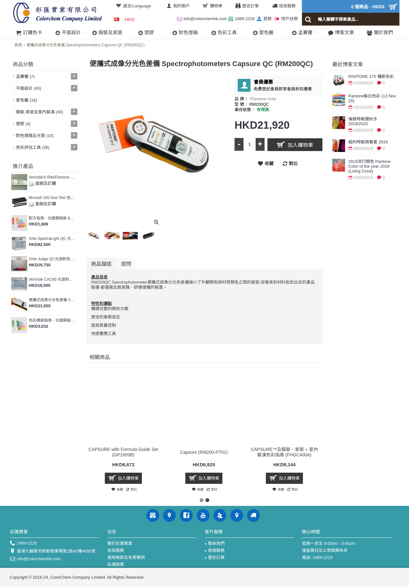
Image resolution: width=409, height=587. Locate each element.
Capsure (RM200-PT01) (204, 452)
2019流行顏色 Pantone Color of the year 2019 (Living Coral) (369, 166)
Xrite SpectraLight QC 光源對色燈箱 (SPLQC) (52, 238)
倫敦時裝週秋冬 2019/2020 (362, 121)
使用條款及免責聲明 (126, 557)
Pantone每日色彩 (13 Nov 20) (372, 98)
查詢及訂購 (42, 183)
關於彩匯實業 (119, 543)
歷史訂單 (215, 557)
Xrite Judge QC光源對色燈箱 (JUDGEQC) (52, 259)
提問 (126, 263)
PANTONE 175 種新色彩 (371, 76)
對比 (293, 163)
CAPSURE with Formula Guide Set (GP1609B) (123, 452)
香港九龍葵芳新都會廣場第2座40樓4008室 (53, 551)
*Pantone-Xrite (262, 98)
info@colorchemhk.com (35, 559)
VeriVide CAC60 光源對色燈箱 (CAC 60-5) (52, 279)
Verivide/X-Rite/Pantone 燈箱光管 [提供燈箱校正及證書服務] (52, 177)
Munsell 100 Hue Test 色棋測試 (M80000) (52, 197)
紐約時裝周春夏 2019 (368, 142)
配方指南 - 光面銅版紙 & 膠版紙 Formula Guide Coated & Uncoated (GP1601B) (52, 218)
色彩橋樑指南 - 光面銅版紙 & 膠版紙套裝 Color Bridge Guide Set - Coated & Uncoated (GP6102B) (52, 320)
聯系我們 (215, 543)
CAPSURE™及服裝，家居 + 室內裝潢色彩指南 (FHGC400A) (284, 452)
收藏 (269, 163)
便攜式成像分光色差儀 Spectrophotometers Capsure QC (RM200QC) (52, 300)
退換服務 (215, 550)
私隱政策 (115, 564)
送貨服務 (115, 550)
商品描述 (101, 263)
